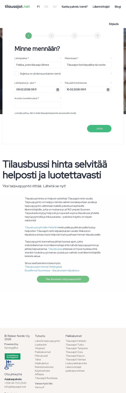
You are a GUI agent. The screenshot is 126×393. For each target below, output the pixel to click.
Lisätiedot (41, 344)
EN (46, 6)
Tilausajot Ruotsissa (46, 378)
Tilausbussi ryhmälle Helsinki (41, 227)
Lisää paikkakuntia (76, 363)
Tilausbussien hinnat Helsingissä (43, 266)
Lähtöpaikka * (22, 58)
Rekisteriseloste (44, 367)
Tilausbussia (55, 249)
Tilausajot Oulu (74, 352)
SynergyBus (11, 347)
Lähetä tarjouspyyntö (47, 341)
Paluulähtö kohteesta (76, 82)
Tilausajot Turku (75, 344)
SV (55, 6)
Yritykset (40, 348)
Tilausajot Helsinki (76, 341)
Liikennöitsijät (101, 6)
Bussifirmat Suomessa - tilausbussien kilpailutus (52, 270)
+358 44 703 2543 (15, 383)
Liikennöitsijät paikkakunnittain (75, 368)
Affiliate (39, 374)
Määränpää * (71, 58)
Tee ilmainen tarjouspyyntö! (63, 279)
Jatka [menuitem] (99, 128)
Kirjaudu (114, 24)
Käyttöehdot (42, 370)
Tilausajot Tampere (77, 348)
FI (38, 6)
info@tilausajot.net (15, 386)
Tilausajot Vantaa (76, 359)
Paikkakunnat (43, 352)
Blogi (118, 6)
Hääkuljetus (42, 363)
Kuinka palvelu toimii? (75, 6)
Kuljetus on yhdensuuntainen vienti (38, 73)
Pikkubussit (41, 355)
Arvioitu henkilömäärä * (27, 98)
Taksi (38, 359)
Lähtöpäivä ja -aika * (25, 82)
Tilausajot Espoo (75, 355)
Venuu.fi (39, 387)
